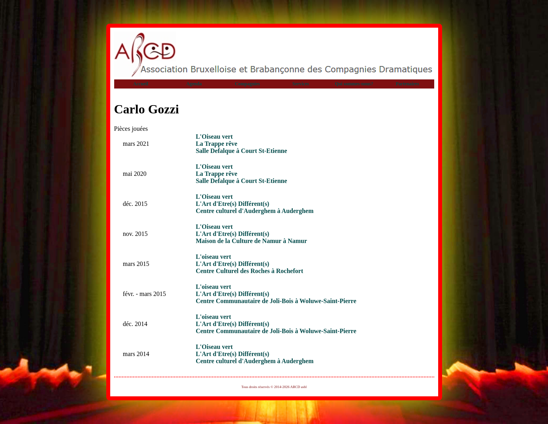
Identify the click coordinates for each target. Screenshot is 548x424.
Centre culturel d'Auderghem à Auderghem (254, 210)
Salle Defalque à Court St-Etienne (241, 150)
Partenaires (407, 84)
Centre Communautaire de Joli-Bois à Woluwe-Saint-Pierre (276, 301)
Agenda (193, 84)
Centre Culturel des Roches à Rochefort (249, 271)
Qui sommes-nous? (354, 84)
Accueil (140, 84)
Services (300, 84)
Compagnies (247, 84)
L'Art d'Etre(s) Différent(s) (232, 203)
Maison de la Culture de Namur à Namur (251, 240)
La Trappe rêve (216, 143)
